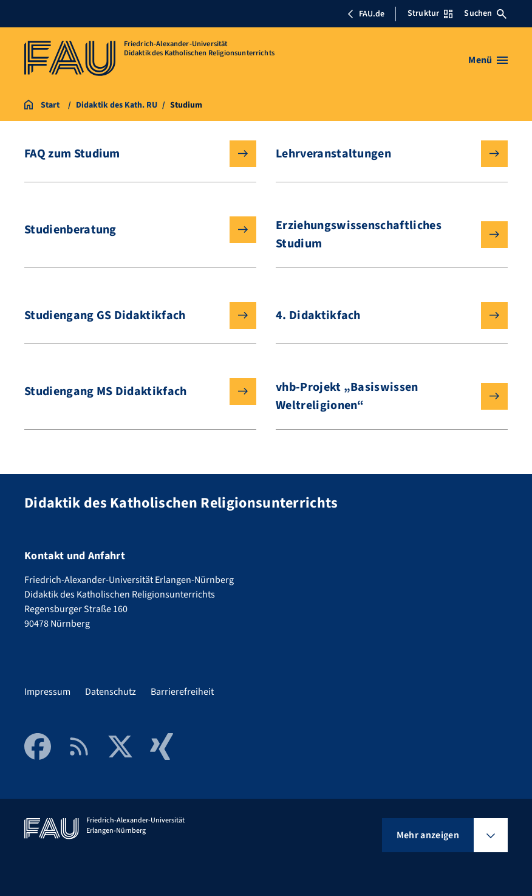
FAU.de (365, 14)
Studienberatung (130, 229)
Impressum (47, 691)
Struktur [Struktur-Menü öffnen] (430, 13)
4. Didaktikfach (382, 315)
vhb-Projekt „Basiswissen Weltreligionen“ (382, 396)
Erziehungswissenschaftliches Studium (382, 234)
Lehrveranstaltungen (382, 153)
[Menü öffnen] (488, 60)
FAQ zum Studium (130, 153)
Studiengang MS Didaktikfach (130, 391)
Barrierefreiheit (182, 691)
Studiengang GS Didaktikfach (130, 315)
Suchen (485, 13)
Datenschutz (110, 691)
